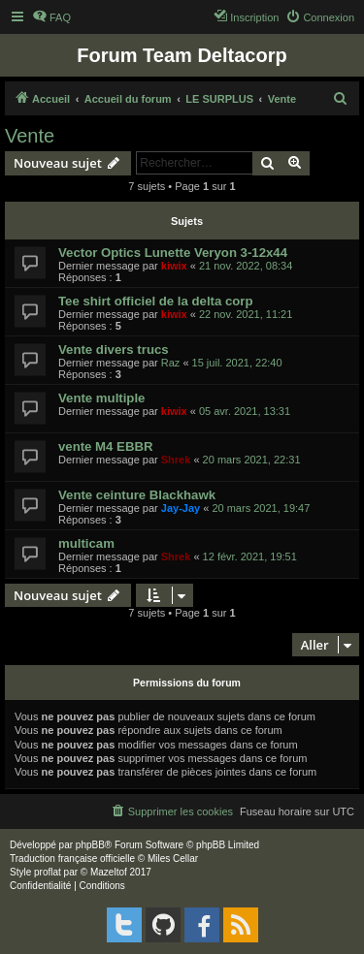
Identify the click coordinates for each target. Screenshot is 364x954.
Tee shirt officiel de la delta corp (155, 301)
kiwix (174, 265)
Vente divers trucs (113, 349)
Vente (29, 135)
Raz (171, 362)
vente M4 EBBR (105, 446)
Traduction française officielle (72, 858)
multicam (86, 543)
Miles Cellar (173, 858)
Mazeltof (108, 872)
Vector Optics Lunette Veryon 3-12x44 (172, 252)
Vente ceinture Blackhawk (136, 495)
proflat (47, 872)
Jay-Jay (180, 508)
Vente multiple (101, 398)
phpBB (90, 845)
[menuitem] (51, 17)
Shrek (176, 459)
